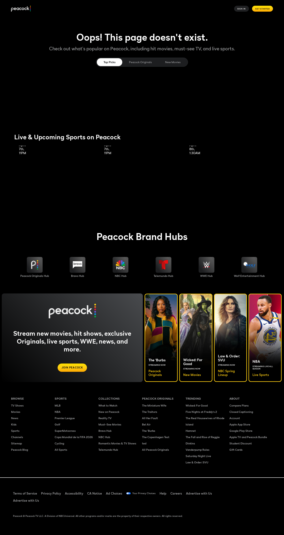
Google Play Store (240, 431)
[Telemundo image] (163, 267)
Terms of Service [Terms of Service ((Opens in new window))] (25, 493)
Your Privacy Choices (147, 493)
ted (144, 443)
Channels (17, 437)
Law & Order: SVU (197, 462)
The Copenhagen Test (155, 437)
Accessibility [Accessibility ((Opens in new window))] (74, 493)
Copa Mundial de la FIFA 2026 (74, 437)
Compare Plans (239, 406)
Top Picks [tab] (110, 62)
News (14, 418)
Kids (14, 424)
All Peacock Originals (155, 450)
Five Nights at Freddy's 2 (201, 412)
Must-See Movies (109, 424)
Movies (15, 412)
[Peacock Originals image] (34, 267)
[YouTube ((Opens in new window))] (252, 491)
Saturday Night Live (198, 456)
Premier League (65, 418)
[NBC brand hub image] (120, 267)
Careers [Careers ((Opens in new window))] (183, 493)
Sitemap (16, 443)
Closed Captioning (241, 412)
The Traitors (149, 412)
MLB (58, 406)
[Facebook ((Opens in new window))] (232, 491)
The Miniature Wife (154, 406)
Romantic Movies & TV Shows (117, 443)
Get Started (262, 8)
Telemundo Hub (108, 450)
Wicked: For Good (197, 406)
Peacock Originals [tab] (140, 62)
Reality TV (105, 418)
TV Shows (17, 406)
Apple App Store (239, 424)
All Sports (61, 450)
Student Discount (240, 443)
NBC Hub (104, 437)
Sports (15, 431)
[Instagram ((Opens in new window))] (263, 491)
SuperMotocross (65, 431)
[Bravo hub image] (77, 267)
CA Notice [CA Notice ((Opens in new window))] (94, 493)
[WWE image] (206, 267)
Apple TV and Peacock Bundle (248, 437)
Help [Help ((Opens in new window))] (169, 493)
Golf (57, 424)
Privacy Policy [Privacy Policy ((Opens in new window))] (51, 493)
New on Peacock (108, 412)
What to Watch (107, 406)
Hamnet (191, 431)
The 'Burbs (148, 431)
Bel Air (146, 424)
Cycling (59, 443)
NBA (58, 412)
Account (234, 418)
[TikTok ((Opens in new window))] (242, 491)
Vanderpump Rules (197, 450)
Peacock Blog (19, 450)
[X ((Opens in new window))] (232, 502)
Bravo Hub (104, 431)
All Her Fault (150, 418)
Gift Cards (236, 450)
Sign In (241, 8)
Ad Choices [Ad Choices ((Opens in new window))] (114, 493)
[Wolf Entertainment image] (249, 267)
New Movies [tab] (172, 62)
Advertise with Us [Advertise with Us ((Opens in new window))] (206, 493)
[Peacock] (21, 9)
